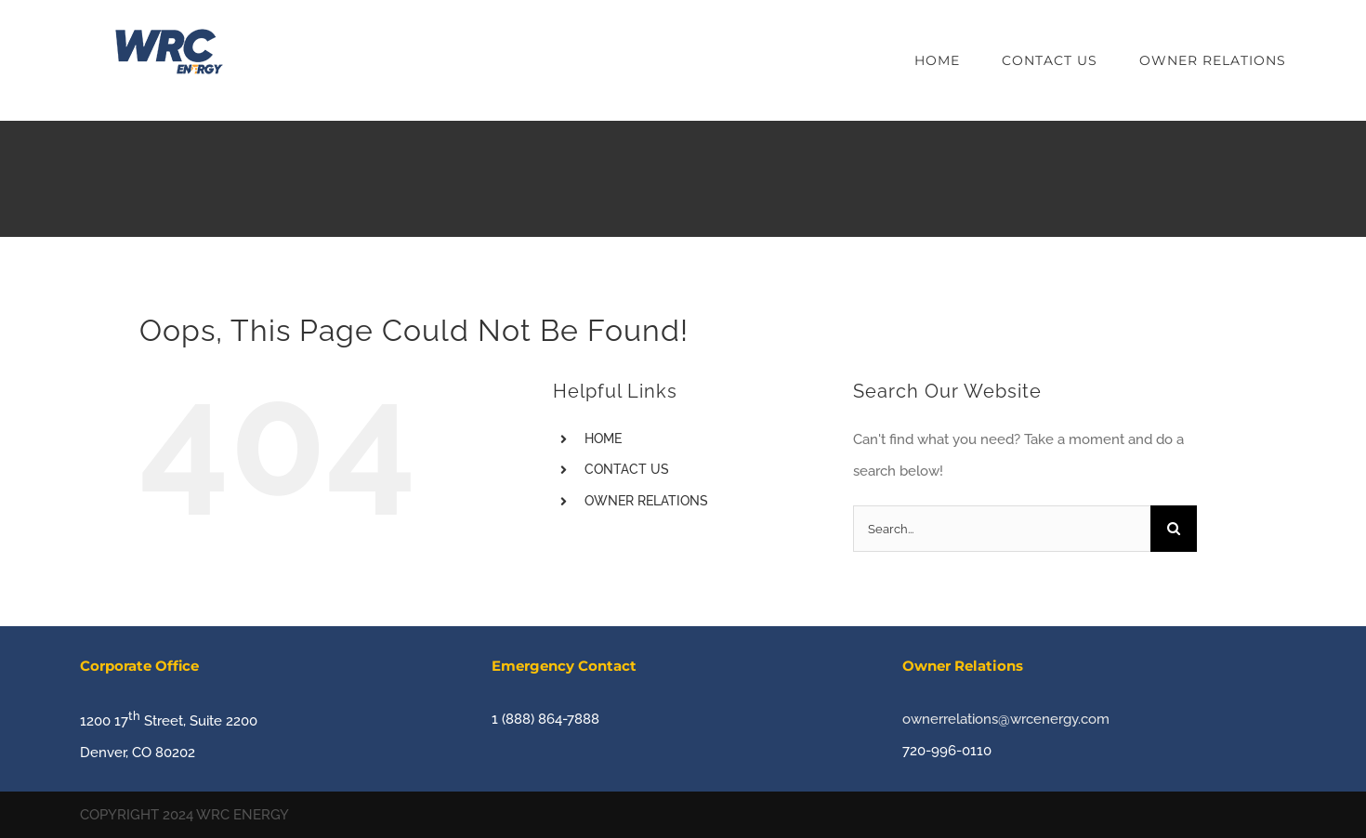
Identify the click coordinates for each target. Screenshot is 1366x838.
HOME (603, 438)
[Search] (1173, 528)
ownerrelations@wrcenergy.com (1006, 719)
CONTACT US (626, 469)
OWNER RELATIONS (646, 500)
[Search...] (1001, 528)
